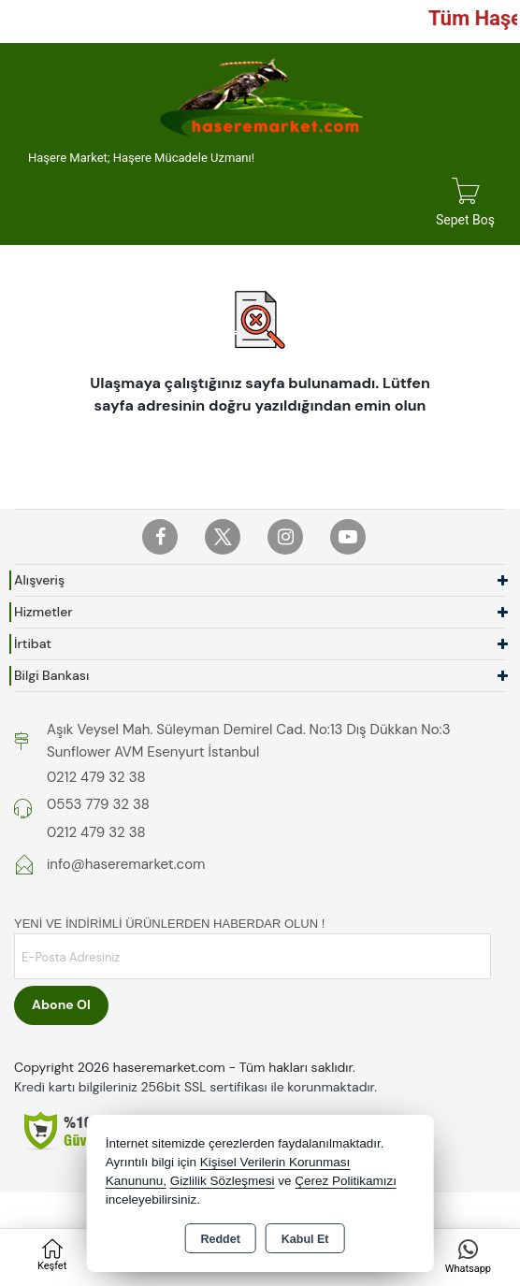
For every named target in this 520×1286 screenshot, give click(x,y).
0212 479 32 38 (96, 777)
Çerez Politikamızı (346, 1181)
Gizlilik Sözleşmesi (222, 1181)
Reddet (219, 1239)
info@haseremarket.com (126, 864)
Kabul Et (305, 1239)
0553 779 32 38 (98, 804)
